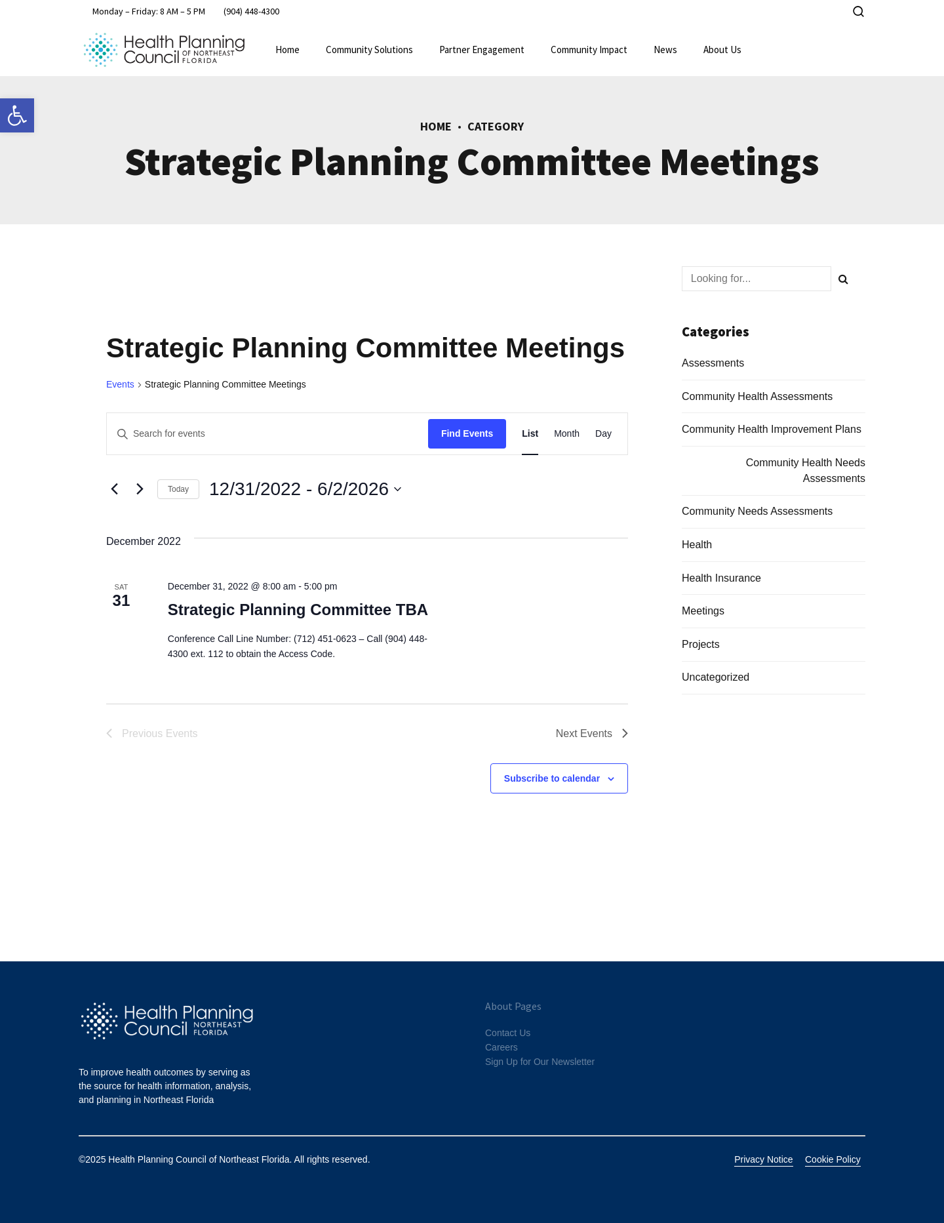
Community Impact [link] (589, 49)
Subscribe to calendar (552, 778)
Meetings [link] (703, 610)
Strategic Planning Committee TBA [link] (298, 609)
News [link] (665, 49)
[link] (17, 115)
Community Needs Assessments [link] (757, 511)
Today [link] (178, 489)
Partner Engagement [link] (481, 49)
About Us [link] (722, 49)
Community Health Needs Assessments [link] (805, 470)
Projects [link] (701, 644)
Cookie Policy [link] (833, 1159)
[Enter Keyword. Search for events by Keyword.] (267, 433)
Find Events (467, 433)
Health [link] (697, 544)
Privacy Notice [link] (763, 1159)
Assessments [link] (713, 363)
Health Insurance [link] (721, 578)
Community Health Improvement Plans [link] (771, 429)
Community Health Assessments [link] (757, 396)
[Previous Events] (114, 489)
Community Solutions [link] (369, 49)
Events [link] (120, 384)
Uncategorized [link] (715, 677)
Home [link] (287, 49)
